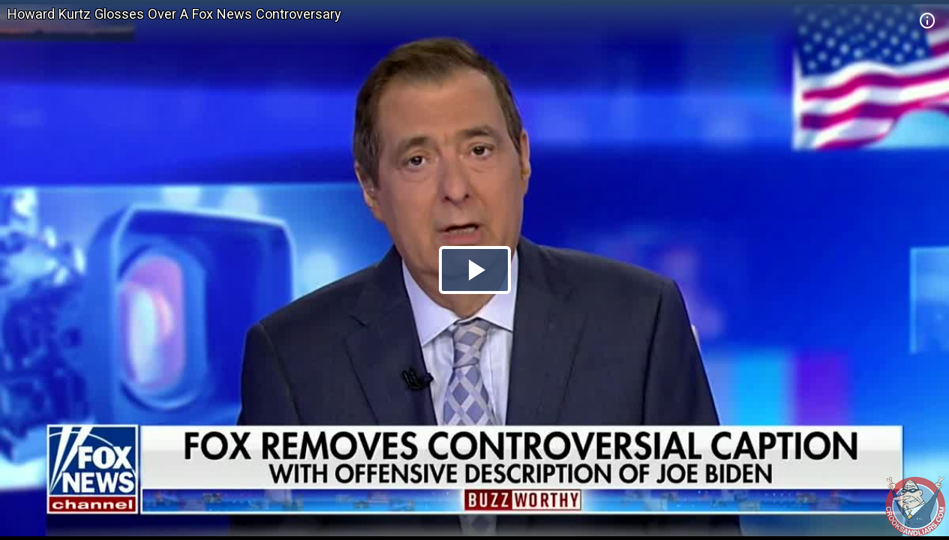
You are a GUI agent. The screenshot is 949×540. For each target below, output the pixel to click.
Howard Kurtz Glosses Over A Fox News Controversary (174, 14)
